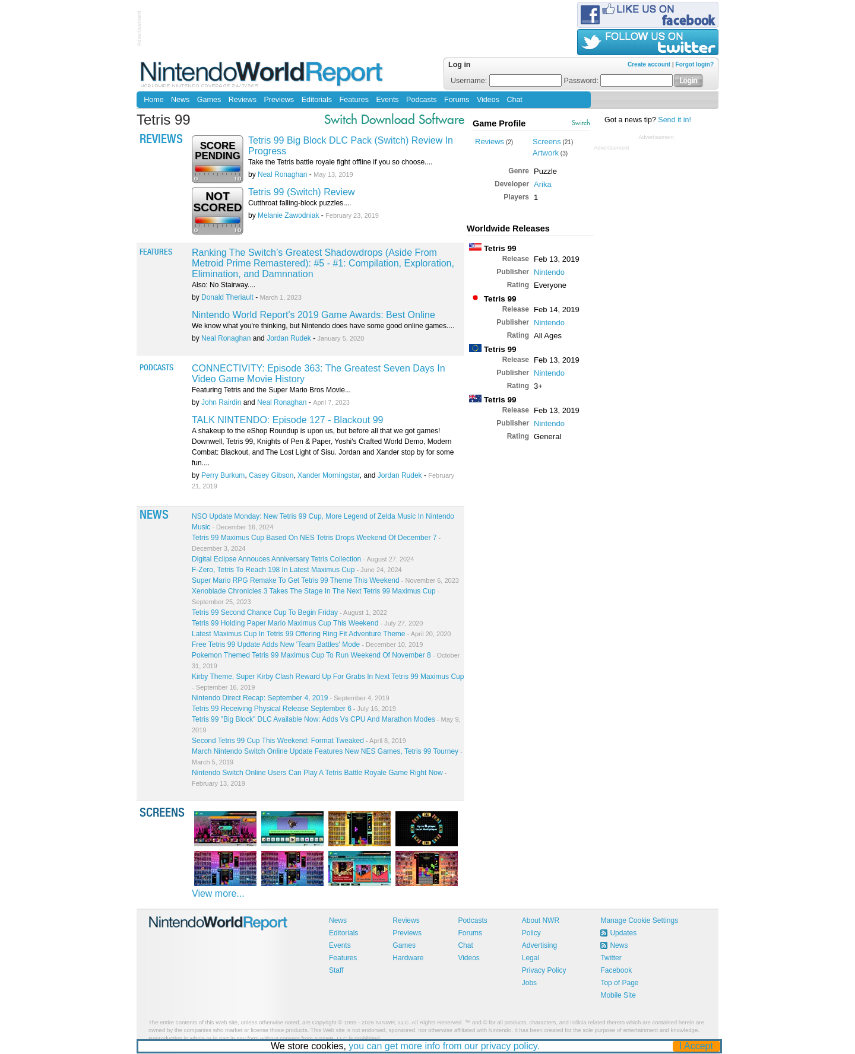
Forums (456, 100)
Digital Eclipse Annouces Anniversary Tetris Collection (303, 559)
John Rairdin (221, 402)
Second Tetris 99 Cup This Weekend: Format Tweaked (299, 740)
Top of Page (619, 983)
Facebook (616, 970)
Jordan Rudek (289, 338)
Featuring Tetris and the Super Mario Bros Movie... (271, 390)
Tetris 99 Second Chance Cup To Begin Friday (289, 612)
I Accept (697, 1046)
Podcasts (421, 100)
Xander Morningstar (328, 475)
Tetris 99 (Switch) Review (301, 192)
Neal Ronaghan (282, 174)
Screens (547, 141)
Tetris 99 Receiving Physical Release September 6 (294, 708)
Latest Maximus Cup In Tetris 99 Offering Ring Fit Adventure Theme (321, 634)
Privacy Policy (544, 970)
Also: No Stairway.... (223, 285)
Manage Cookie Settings (639, 920)
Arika (543, 184)
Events (387, 100)
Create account (649, 64)
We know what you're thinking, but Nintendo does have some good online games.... (323, 326)
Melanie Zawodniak (288, 215)
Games (209, 100)
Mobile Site (617, 995)
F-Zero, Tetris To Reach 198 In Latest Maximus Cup (297, 570)
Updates (623, 933)
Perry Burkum (223, 475)
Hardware (407, 958)
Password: (618, 81)
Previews (279, 100)
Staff (336, 970)
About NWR (540, 920)
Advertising (539, 945)
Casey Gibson (271, 475)
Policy (531, 933)
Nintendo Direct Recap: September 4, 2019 (291, 698)
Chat (514, 100)
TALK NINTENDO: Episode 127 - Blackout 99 (288, 420)
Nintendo (549, 272)
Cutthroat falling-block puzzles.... (299, 203)
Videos (488, 100)
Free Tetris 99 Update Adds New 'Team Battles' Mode (307, 644)
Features (354, 100)
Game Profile (499, 123)
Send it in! (674, 120)
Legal (530, 958)
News (180, 100)
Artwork (546, 152)
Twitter (610, 958)
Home (153, 100)
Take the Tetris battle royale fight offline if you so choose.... (340, 162)
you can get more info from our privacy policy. (444, 1046)
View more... (218, 893)
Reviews (242, 100)
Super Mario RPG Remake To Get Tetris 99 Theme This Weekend (325, 580)
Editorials (317, 100)
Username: (506, 81)
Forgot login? (695, 64)
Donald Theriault (227, 297)
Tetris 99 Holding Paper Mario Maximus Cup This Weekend (307, 623)
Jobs (529, 983)
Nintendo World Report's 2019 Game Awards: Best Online (313, 315)
